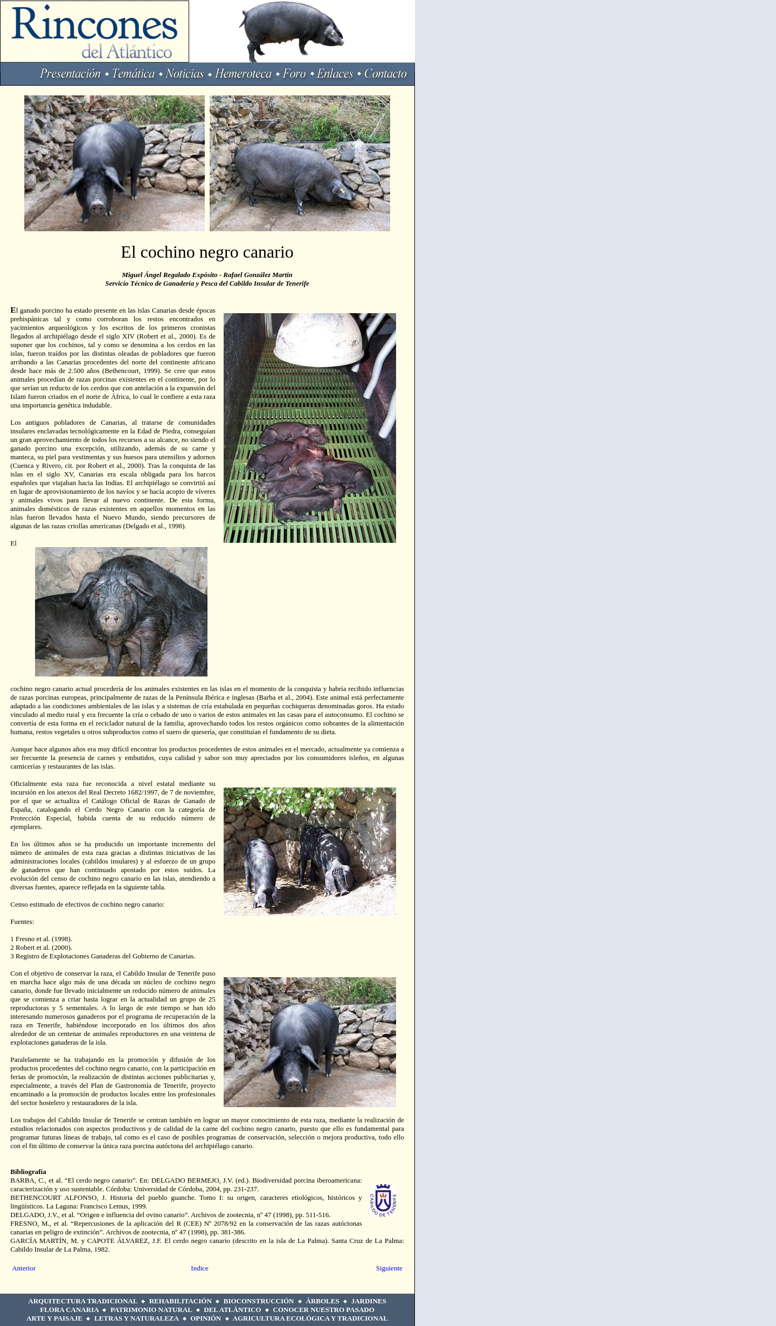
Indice (199, 1268)
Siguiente (389, 1268)
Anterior (24, 1268)
